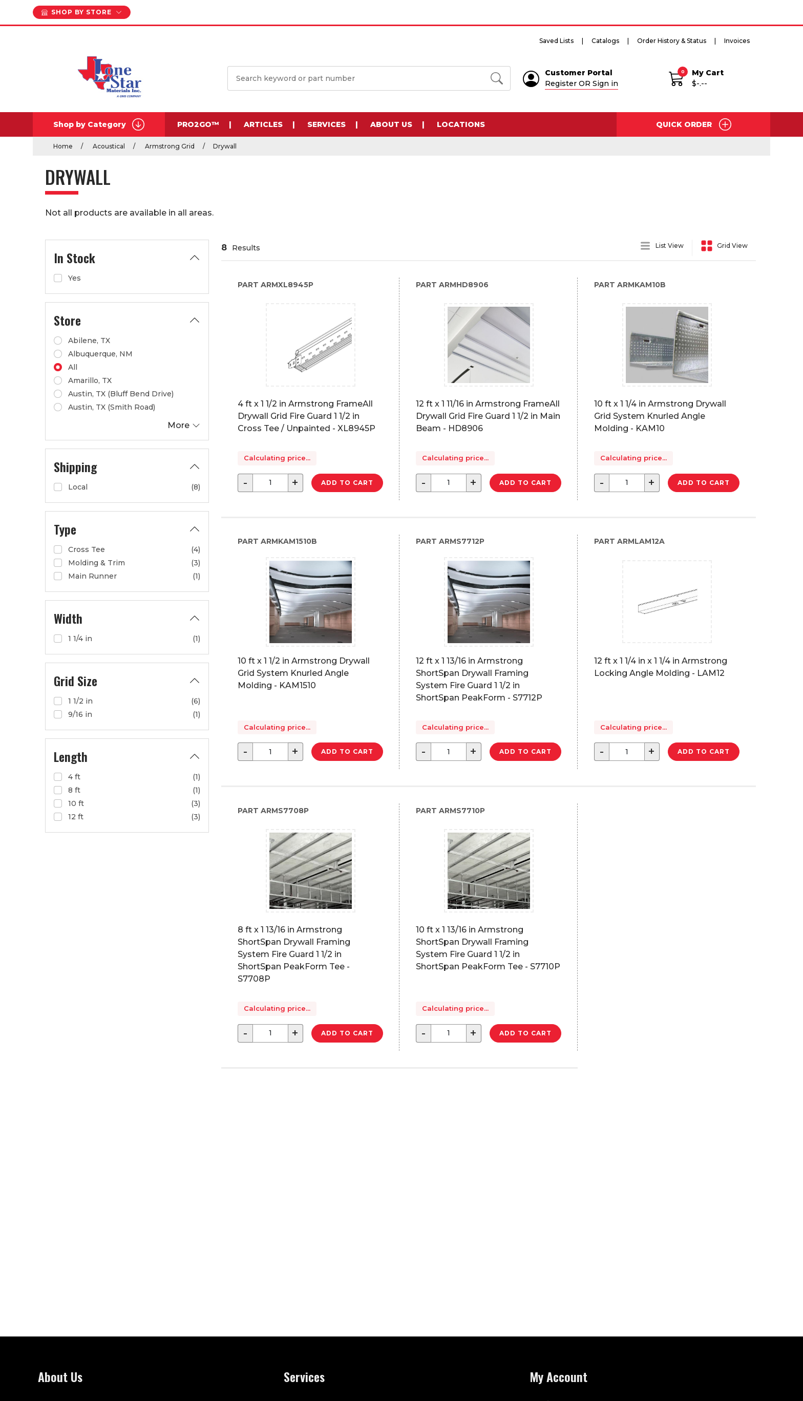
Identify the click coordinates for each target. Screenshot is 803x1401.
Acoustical (108, 146)
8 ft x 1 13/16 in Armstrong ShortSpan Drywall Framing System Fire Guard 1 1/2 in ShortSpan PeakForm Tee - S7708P (294, 954)
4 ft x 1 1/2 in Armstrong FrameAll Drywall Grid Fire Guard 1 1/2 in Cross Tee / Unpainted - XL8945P (306, 416)
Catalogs (605, 41)
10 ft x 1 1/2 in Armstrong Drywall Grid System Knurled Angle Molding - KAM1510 (304, 673)
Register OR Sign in (581, 83)
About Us (391, 124)
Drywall (225, 146)
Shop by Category (98, 124)
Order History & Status (671, 41)
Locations (461, 124)
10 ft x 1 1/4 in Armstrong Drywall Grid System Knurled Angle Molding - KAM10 (660, 416)
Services (326, 124)
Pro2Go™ (198, 124)
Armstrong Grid (169, 146)
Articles (263, 124)
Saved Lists (556, 41)
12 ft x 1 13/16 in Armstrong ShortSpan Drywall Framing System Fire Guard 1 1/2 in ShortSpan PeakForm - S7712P (479, 679)
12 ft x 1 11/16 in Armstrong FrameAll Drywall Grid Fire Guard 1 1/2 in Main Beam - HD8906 (488, 416)
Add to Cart (347, 482)
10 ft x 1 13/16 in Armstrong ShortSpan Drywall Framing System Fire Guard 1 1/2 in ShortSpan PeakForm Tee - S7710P (488, 948)
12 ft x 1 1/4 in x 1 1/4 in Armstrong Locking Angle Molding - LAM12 (660, 667)
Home (63, 146)
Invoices (737, 41)
